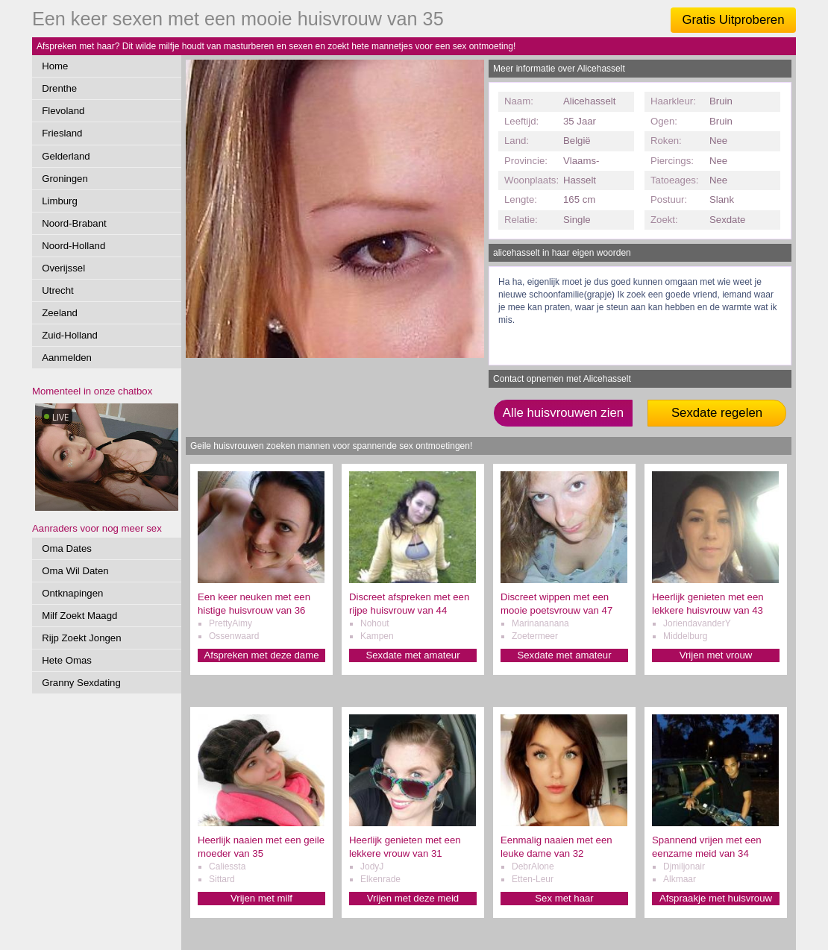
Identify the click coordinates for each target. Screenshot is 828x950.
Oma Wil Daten (75, 570)
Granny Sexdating (81, 682)
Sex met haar (564, 898)
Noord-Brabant (74, 223)
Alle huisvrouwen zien (563, 413)
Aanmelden (67, 357)
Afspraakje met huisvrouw (715, 898)
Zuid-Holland (70, 335)
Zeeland (60, 312)
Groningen (65, 178)
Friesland (62, 133)
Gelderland (66, 156)
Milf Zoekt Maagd (79, 615)
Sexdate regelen (716, 413)
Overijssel (63, 268)
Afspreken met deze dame (261, 655)
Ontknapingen (72, 593)
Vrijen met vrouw (716, 655)
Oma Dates (67, 548)
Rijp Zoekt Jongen (81, 638)
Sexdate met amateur (413, 655)
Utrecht (58, 290)
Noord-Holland (73, 245)
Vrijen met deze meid (413, 898)
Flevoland (63, 110)
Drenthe (59, 88)
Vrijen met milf (261, 898)
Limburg (60, 201)
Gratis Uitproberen (733, 20)
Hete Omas (67, 660)
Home (55, 66)
